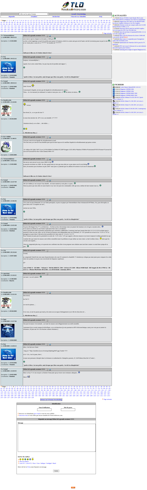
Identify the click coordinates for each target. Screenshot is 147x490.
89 (17, 24)
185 (8, 29)
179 (98, 28)
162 (39, 28)
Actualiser (34, 16)
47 (15, 22)
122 (12, 26)
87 (12, 24)
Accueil (73, 14)
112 (89, 24)
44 (6, 22)
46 (12, 22)
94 (31, 24)
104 (61, 24)
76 (93, 22)
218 (12, 31)
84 (4, 24)
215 (2, 31)
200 (60, 29)
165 (50, 28)
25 (66, 20)
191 (29, 29)
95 (34, 24)
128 (33, 26)
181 (105, 28)
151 (2, 28)
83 (1, 24)
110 (82, 24)
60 (50, 22)
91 (23, 24)
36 (96, 20)
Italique (43, 463)
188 (19, 29)
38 (101, 20)
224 (33, 31)
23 (60, 20)
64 (61, 22)
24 (63, 20)
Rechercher (56, 16)
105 (65, 24)
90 (20, 24)
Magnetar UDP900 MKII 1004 (128, 93)
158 (26, 28)
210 (95, 29)
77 (96, 22)
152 (5, 28)
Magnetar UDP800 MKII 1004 (128, 95)
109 (79, 24)
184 (5, 29)
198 (53, 29)
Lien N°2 (29, 463)
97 (39, 24)
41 (109, 20)
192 (33, 29)
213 (105, 29)
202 (67, 29)
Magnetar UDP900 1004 (127, 89)
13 (33, 20)
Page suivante (108, 33)
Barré (54, 463)
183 (2, 29)
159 (29, 28)
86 (9, 24)
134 (53, 26)
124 (19, 26)
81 (107, 22)
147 (98, 26)
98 (42, 24)
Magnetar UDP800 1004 (127, 91)
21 (55, 20)
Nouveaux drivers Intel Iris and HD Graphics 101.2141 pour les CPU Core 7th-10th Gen (128, 29)
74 (88, 22)
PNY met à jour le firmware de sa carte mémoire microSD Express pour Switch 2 (129, 47)
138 (67, 26)
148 (101, 26)
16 (42, 20)
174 (81, 28)
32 (85, 20)
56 (39, 22)
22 (58, 20)
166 (53, 28)
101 (51, 24)
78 (98, 22)
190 (26, 29)
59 (47, 22)
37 (98, 20)
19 (50, 20)
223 (29, 31)
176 (88, 28)
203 (70, 29)
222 (26, 31)
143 (84, 26)
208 (88, 29)
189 (22, 29)
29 (77, 20)
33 (88, 20)
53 (31, 22)
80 (104, 22)
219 (15, 31)
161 (36, 28)
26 (69, 20)
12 (31, 20)
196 (46, 29)
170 (67, 28)
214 (108, 29)
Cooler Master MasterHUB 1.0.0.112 (130, 87)
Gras (38, 463)
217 (8, 31)
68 (71, 22)
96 (36, 24)
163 (43, 28)
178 (95, 28)
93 (28, 24)
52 (28, 22)
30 (79, 20)
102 (54, 24)
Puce (34, 463)
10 (25, 20)
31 (82, 20)
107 (72, 24)
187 (15, 29)
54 (34, 22)
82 (109, 22)
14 (36, 20)
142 (81, 26)
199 (57, 29)
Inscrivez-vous (23, 415)
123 (15, 26)
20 (52, 20)
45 (9, 22)
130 (39, 26)
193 (36, 29)
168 (60, 28)
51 (25, 22)
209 (91, 29)
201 (64, 29)
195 (43, 29)
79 (101, 22)
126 (26, 26)
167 (57, 28)
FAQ (100, 16)
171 (70, 28)
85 (6, 24)
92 (25, 24)
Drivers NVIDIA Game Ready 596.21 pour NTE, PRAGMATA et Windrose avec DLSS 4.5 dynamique (129, 18)
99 (44, 24)
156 (19, 28)
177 (91, 28)
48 (17, 22)
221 (22, 31)
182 (108, 28)
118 (109, 24)
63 (58, 22)
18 (47, 20)
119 (2, 26)
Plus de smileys (24, 461)
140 (74, 26)
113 (92, 24)
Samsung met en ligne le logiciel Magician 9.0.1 (133, 49)
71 (79, 22)
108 (75, 24)
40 (106, 20)
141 (77, 26)
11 (28, 20)
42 (1, 22)
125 (22, 26)
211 (98, 29)
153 (8, 28)
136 (60, 26)
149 (105, 26)
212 (101, 29)
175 (84, 28)
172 (74, 28)
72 (82, 22)
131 (43, 26)
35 (93, 20)
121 (8, 26)
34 (90, 20)
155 (15, 28)
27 (71, 20)
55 (36, 22)
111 (85, 24)
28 (74, 20)
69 (74, 22)
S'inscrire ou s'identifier (78, 16)
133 (50, 26)
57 (42, 22)
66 (66, 22)
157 (22, 28)
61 (52, 22)
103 (58, 24)
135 (57, 26)
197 (50, 29)
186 (12, 29)
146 (95, 26)
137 (64, 26)
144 (88, 26)
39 (104, 20)
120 (5, 26)
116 (102, 24)
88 (15, 24)
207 (84, 29)
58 (44, 22)
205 (77, 29)
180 (101, 28)
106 (68, 24)
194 (39, 29)
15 (39, 20)
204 (74, 29)
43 (4, 22)
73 (85, 22)
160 (33, 28)
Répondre (12, 16)
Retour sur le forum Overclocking (51, 399)
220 (19, 31)
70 (77, 22)
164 (46, 28)
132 (46, 26)
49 (20, 22)
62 (55, 22)
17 (44, 20)
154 (12, 28)
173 (77, 28)
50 (23, 22)
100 (48, 24)
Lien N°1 (22, 463)
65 (63, 22)
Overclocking (81, 14)
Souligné (49, 463)
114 (96, 24)
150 (108, 26)
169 (64, 28)
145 (91, 26)
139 (70, 26)
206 (81, 29)
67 (69, 22)
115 (99, 24)
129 (36, 26)
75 (90, 22)
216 (5, 31)
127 (29, 26)
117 (106, 24)
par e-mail (37, 413)
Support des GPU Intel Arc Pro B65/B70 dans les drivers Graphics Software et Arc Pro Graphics (129, 22)
